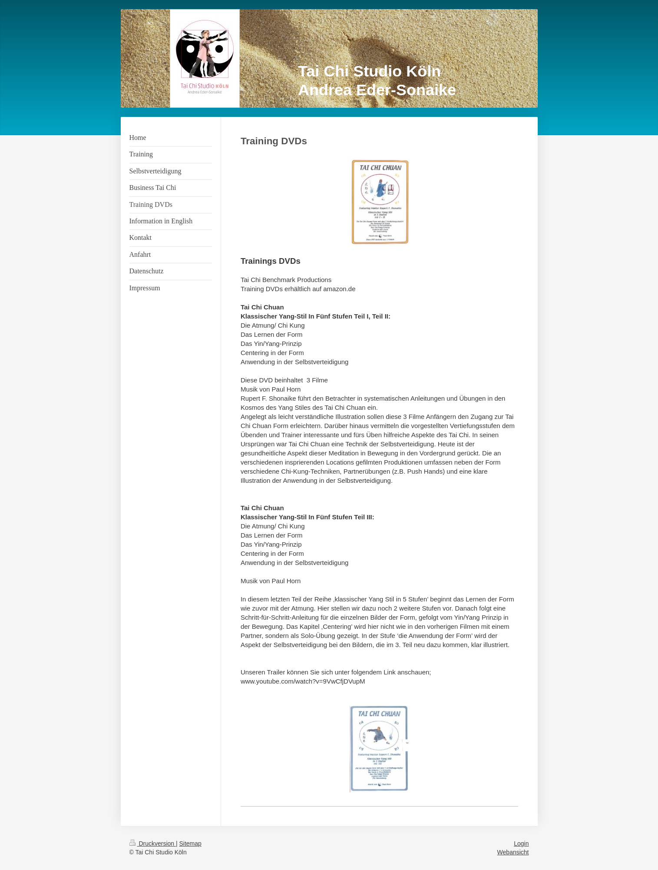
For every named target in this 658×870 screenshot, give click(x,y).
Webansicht (513, 852)
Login (521, 843)
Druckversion (152, 843)
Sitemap (190, 843)
